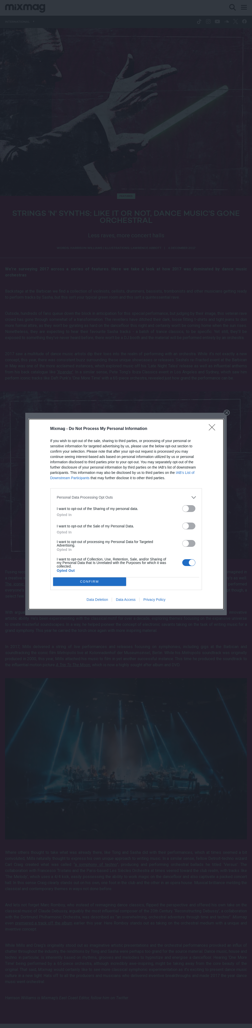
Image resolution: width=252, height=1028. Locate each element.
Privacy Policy (154, 600)
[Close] (213, 429)
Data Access (125, 600)
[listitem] (126, 497)
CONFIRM (89, 581)
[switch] (188, 508)
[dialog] (126, 514)
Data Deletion (97, 600)
